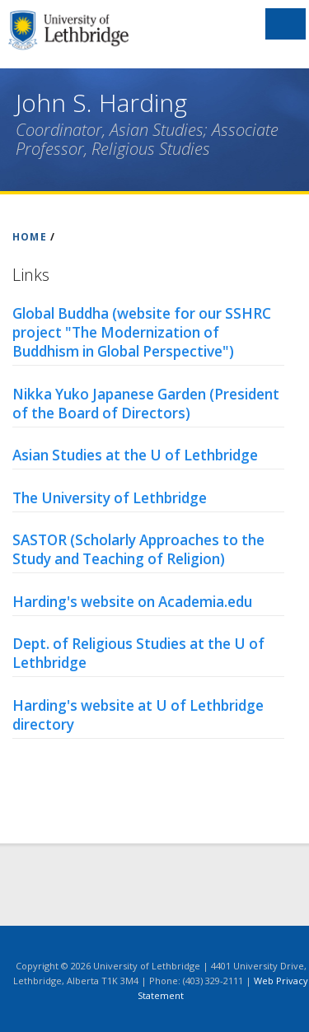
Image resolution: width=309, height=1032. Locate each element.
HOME (29, 237)
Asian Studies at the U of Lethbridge (135, 455)
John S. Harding (101, 102)
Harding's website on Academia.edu (132, 601)
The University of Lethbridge (109, 497)
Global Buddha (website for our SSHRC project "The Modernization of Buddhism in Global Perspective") (141, 332)
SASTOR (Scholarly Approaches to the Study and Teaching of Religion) (138, 549)
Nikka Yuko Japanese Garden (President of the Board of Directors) (145, 404)
